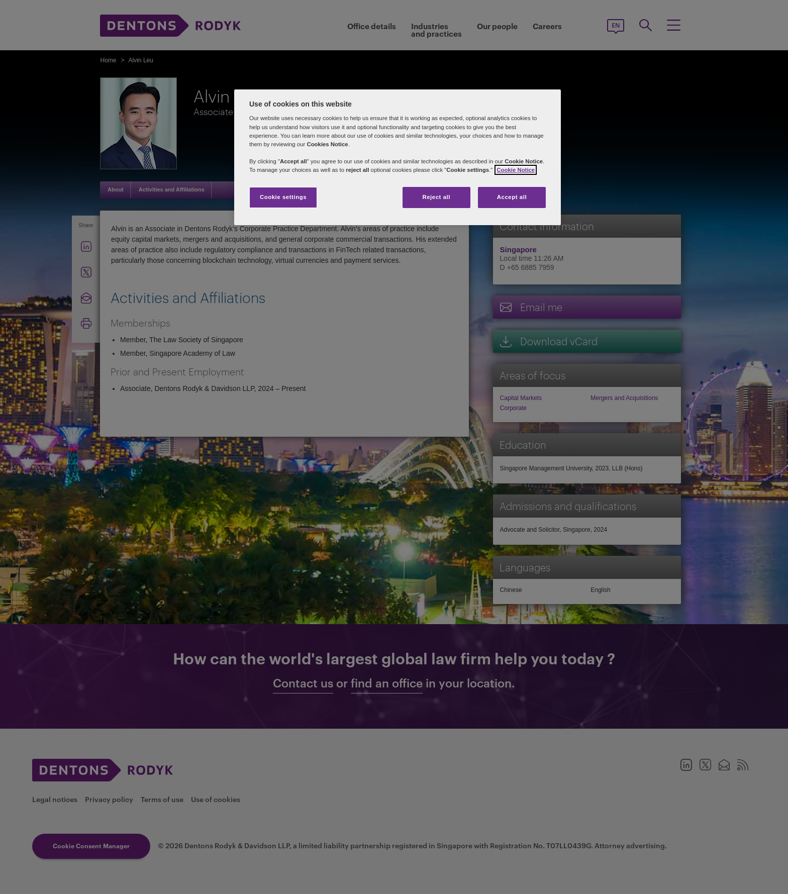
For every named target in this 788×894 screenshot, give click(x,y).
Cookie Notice (516, 170)
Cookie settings (283, 197)
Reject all (436, 197)
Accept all (512, 197)
